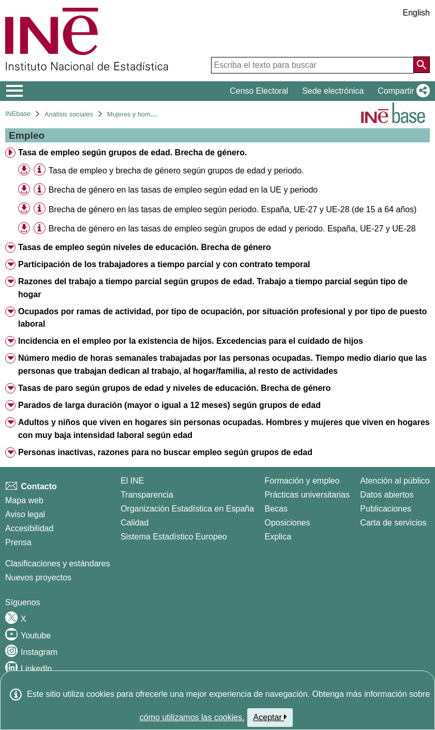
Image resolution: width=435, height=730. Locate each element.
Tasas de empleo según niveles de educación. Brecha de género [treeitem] (144, 247)
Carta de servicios (393, 522)
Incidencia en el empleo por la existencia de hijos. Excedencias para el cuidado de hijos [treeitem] (190, 341)
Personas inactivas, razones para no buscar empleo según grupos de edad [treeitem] (165, 452)
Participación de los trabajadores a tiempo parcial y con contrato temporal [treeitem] (164, 264)
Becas (275, 508)
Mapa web (24, 500)
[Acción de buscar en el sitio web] (421, 64)
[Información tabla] (39, 170)
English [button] (416, 12)
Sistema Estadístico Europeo (174, 536)
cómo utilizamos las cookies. (192, 717)
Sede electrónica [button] (333, 90)
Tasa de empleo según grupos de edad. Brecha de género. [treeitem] (132, 152)
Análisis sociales (68, 114)
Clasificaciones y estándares (57, 563)
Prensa (18, 542)
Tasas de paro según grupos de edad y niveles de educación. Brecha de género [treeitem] (174, 388)
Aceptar (270, 717)
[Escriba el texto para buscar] (312, 65)
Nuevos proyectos (38, 577)
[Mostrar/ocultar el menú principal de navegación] (14, 91)
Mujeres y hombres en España (152, 114)
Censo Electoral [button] (259, 90)
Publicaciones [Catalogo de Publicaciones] (385, 508)
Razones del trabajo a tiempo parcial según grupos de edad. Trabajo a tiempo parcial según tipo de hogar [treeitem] (213, 288)
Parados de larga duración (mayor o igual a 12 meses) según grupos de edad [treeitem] (169, 405)
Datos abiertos (386, 494)
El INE (132, 480)
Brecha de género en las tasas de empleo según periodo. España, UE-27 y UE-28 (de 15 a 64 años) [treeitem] (233, 209)
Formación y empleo (301, 480)
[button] (401, 91)
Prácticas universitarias (307, 494)
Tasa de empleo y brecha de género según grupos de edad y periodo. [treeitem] (176, 170)
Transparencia (147, 494)
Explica (277, 536)
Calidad (134, 522)
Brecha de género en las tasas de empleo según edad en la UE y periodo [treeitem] (183, 189)
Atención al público (394, 480)
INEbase (18, 114)
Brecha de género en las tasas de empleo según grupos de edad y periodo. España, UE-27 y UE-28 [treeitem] (232, 228)
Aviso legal (25, 514)
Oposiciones (287, 522)
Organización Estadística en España (187, 508)
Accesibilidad (29, 528)
